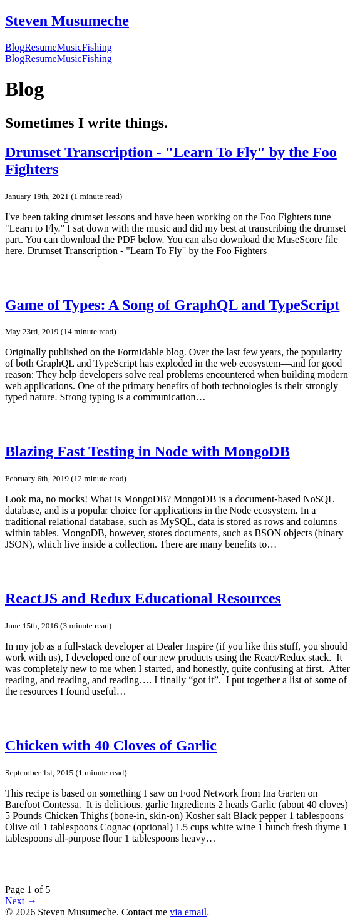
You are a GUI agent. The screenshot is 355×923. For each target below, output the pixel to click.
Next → (21, 900)
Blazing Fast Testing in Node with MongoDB (147, 451)
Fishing (97, 47)
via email (188, 912)
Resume (40, 47)
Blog (14, 47)
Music (69, 47)
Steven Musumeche (67, 21)
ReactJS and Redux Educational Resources (143, 598)
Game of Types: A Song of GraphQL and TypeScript (172, 305)
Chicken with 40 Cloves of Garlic (111, 745)
